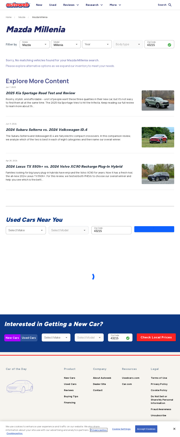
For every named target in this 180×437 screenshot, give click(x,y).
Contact (97, 387)
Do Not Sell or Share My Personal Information (162, 397)
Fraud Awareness (161, 406)
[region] (90, 429)
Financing (69, 399)
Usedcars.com (131, 375)
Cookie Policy (159, 387)
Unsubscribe (158, 412)
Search (154, 230)
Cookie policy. (15, 433)
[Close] (174, 429)
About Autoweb (102, 375)
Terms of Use (159, 375)
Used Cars (29, 335)
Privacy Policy (159, 381)
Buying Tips (71, 393)
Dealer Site (99, 381)
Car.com (127, 381)
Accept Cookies (146, 428)
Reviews (69, 387)
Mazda (21, 17)
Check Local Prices (156, 335)
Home (9, 17)
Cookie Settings (121, 428)
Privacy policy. (98, 430)
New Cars (12, 335)
